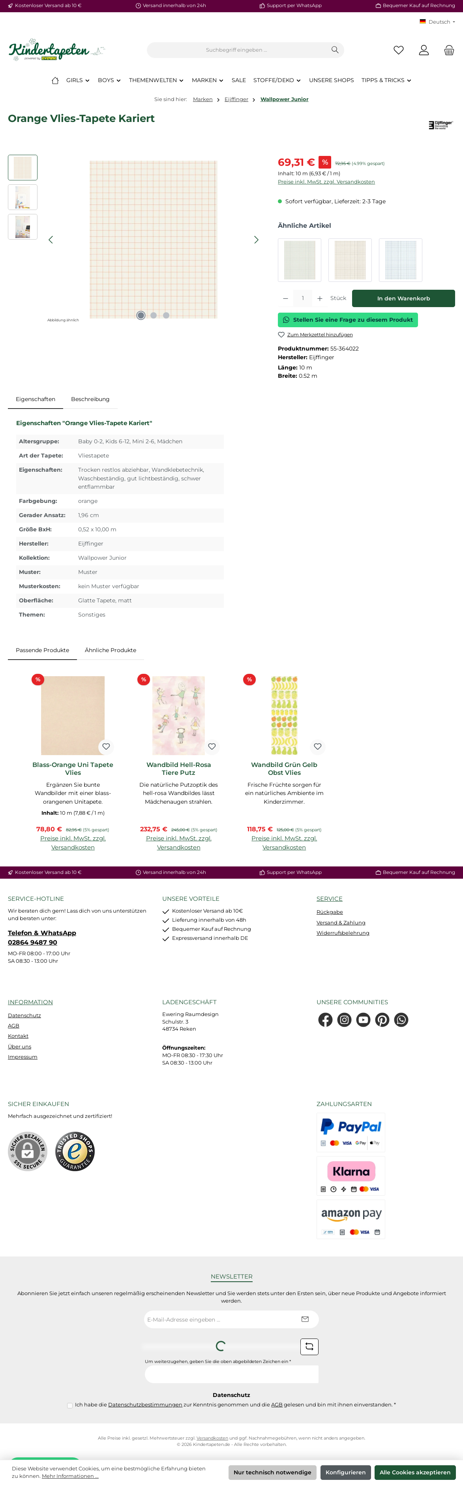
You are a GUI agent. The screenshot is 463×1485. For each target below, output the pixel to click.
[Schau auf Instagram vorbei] (344, 1020)
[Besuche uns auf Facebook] (325, 1020)
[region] (135, 239)
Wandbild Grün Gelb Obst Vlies (284, 768)
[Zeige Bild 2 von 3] (153, 315)
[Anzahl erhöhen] (320, 298)
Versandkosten (212, 1438)
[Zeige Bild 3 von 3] (166, 315)
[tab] (35, 399)
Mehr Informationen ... (70, 1476)
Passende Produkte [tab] (42, 650)
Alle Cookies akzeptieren (415, 1472)
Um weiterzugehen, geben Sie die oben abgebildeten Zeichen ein (218, 1361)
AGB (13, 1026)
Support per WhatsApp (294, 5)
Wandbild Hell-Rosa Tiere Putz (178, 768)
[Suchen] (335, 50)
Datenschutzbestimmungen (145, 1405)
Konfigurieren (346, 1472)
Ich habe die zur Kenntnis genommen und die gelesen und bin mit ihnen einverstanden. (235, 1405)
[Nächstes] (256, 240)
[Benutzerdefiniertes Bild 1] (75, 1151)
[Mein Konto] (424, 50)
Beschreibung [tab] (90, 399)
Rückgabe (330, 912)
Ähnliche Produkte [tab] (110, 650)
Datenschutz (24, 1015)
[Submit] (305, 1319)
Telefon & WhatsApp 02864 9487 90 (42, 937)
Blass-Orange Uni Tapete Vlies (72, 768)
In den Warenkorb (403, 298)
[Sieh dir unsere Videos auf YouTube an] (363, 1020)
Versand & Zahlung (341, 923)
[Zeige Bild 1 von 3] (141, 315)
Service (330, 898)
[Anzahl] (303, 298)
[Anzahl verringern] (285, 298)
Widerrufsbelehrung (343, 933)
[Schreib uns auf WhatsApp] (401, 1020)
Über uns (19, 1047)
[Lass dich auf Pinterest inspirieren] (382, 1020)
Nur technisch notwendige (272, 1472)
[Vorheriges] (51, 240)
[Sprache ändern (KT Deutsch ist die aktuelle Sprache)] (437, 22)
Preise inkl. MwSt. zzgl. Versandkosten (326, 182)
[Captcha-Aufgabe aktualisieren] (309, 1347)
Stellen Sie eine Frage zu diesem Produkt (348, 319)
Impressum (22, 1057)
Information (30, 1002)
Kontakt (18, 1036)
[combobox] (237, 50)
